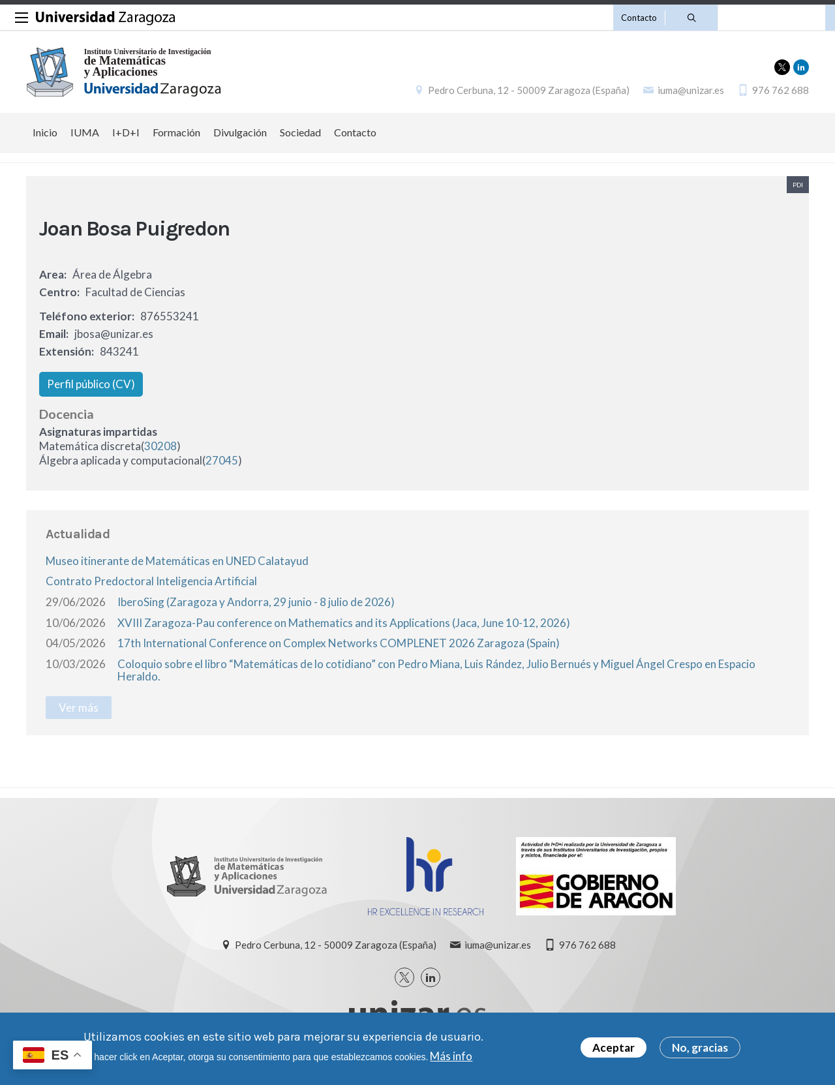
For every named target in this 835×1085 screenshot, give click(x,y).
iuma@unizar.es (691, 90)
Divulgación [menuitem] (240, 132)
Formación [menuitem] (176, 132)
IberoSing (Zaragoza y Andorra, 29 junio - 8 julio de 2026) (256, 602)
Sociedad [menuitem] (300, 132)
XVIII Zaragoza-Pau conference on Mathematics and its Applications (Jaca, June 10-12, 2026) (343, 623)
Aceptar (613, 1048)
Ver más (79, 707)
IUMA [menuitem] (84, 132)
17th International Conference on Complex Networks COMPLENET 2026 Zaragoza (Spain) (338, 643)
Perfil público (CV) (91, 384)
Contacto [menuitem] (355, 132)
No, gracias (700, 1048)
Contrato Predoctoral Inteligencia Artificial (151, 581)
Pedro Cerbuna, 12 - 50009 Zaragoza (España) (529, 90)
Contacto (639, 17)
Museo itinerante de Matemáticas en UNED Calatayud (177, 561)
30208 (160, 446)
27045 (221, 460)
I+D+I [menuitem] (126, 132)
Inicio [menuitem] (45, 132)
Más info (451, 1056)
